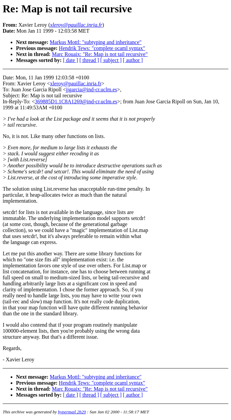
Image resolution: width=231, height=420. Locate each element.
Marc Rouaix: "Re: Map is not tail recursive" (100, 54)
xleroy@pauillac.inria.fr (75, 83)
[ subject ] (111, 60)
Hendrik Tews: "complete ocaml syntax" (102, 48)
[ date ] (70, 60)
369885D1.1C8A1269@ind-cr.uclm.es (76, 101)
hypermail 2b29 (72, 411)
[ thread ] (89, 60)
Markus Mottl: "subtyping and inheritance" (95, 42)
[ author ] (133, 60)
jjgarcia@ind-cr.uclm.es (91, 89)
